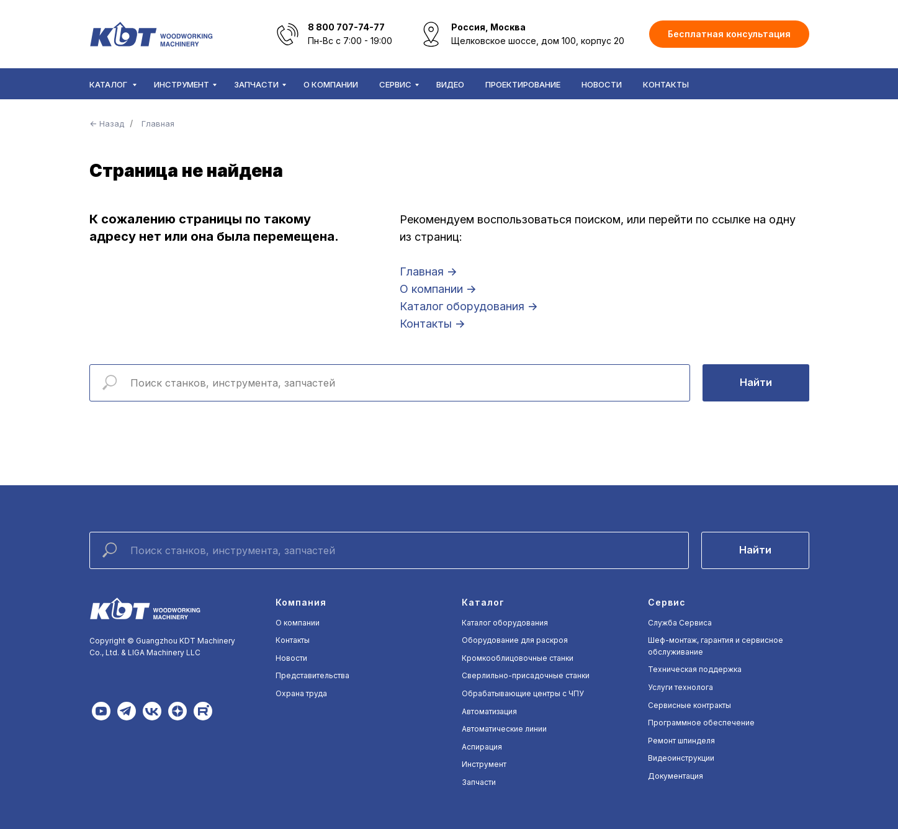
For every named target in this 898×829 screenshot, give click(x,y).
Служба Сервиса (680, 622)
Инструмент (181, 84)
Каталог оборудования (505, 622)
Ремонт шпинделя (681, 740)
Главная (157, 123)
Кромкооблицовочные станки (517, 658)
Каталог (109, 84)
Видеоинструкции (681, 758)
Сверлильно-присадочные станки (526, 675)
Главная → (428, 271)
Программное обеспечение (701, 722)
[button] (729, 34)
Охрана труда (301, 693)
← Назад (106, 123)
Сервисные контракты (689, 705)
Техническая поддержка (695, 669)
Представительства (312, 675)
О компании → (438, 288)
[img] (101, 711)
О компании (330, 84)
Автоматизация (489, 711)
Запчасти (256, 84)
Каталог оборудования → (469, 306)
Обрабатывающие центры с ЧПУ (523, 693)
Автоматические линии (504, 728)
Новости (601, 84)
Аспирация (482, 746)
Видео (450, 84)
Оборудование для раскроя (515, 640)
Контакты (666, 84)
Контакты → (432, 323)
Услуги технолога (680, 687)
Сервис (395, 84)
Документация (675, 776)
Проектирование (522, 84)
